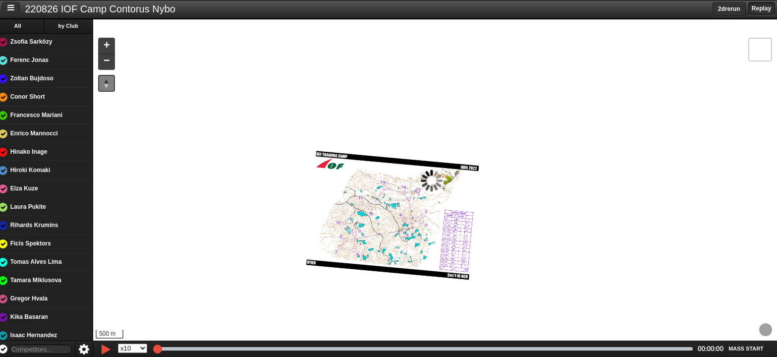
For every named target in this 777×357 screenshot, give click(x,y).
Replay (761, 8)
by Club (75, 26)
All (24, 26)
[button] (113, 46)
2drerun (729, 8)
